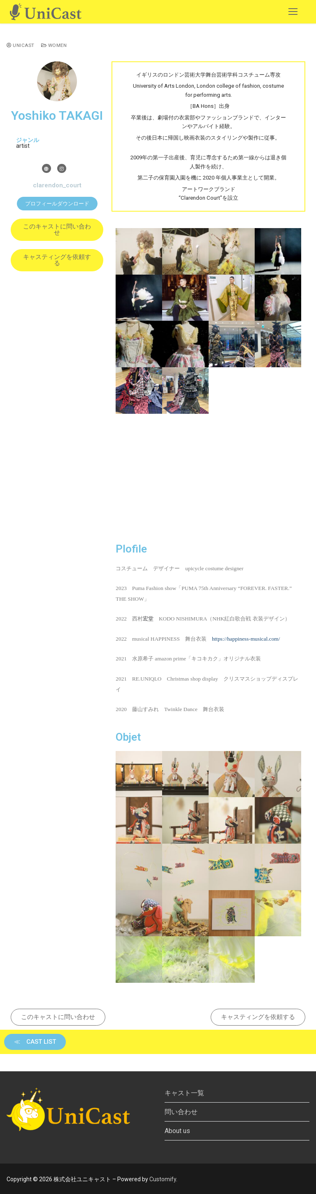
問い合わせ (181, 1112)
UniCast (21, 45)
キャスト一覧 (184, 1093)
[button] (57, 203)
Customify (162, 1179)
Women (54, 45)
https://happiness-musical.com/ (246, 639)
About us (177, 1131)
